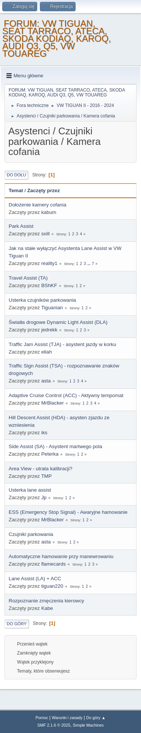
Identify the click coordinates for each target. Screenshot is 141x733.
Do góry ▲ (95, 717)
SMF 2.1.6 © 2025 (53, 725)
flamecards (53, 564)
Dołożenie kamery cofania (37, 205)
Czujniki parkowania (31, 534)
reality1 (49, 263)
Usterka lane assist (30, 490)
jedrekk (49, 330)
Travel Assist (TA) (28, 278)
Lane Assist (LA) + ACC (35, 578)
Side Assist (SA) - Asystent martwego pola (55, 446)
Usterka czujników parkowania (42, 300)
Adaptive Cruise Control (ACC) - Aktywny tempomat (66, 395)
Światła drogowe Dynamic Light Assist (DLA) (58, 322)
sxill (45, 233)
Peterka (50, 454)
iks (44, 432)
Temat (16, 190)
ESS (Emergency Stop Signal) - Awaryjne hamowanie (68, 512)
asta (46, 381)
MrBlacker (52, 403)
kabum (48, 212)
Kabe (47, 608)
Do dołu (16, 175)
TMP (46, 476)
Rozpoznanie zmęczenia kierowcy (46, 601)
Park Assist (21, 226)
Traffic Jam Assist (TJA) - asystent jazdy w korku (62, 344)
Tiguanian (52, 307)
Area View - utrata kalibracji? (40, 468)
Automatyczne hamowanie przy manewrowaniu (61, 556)
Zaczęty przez (43, 190)
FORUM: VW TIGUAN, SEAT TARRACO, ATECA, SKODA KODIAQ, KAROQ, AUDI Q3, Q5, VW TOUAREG (56, 38)
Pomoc (41, 717)
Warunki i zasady (67, 717)
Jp (44, 497)
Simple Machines (88, 725)
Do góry (17, 624)
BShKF (49, 285)
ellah (46, 352)
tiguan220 (52, 586)
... (89, 264)
